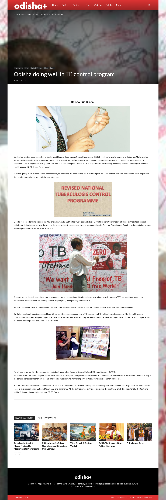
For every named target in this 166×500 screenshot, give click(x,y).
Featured (17, 440)
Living (88, 5)
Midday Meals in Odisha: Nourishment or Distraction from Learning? (54, 446)
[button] (149, 5)
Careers (132, 498)
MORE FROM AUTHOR (47, 418)
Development (26, 14)
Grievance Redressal (144, 498)
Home (55, 5)
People (52, 68)
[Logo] (32, 5)
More (119, 5)
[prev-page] (15, 454)
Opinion (98, 5)
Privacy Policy (121, 498)
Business (77, 5)
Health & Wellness (36, 68)
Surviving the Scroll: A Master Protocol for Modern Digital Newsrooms (26, 446)
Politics (65, 5)
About (112, 498)
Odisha (109, 5)
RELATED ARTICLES (24, 418)
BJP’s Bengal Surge (135, 443)
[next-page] (19, 454)
